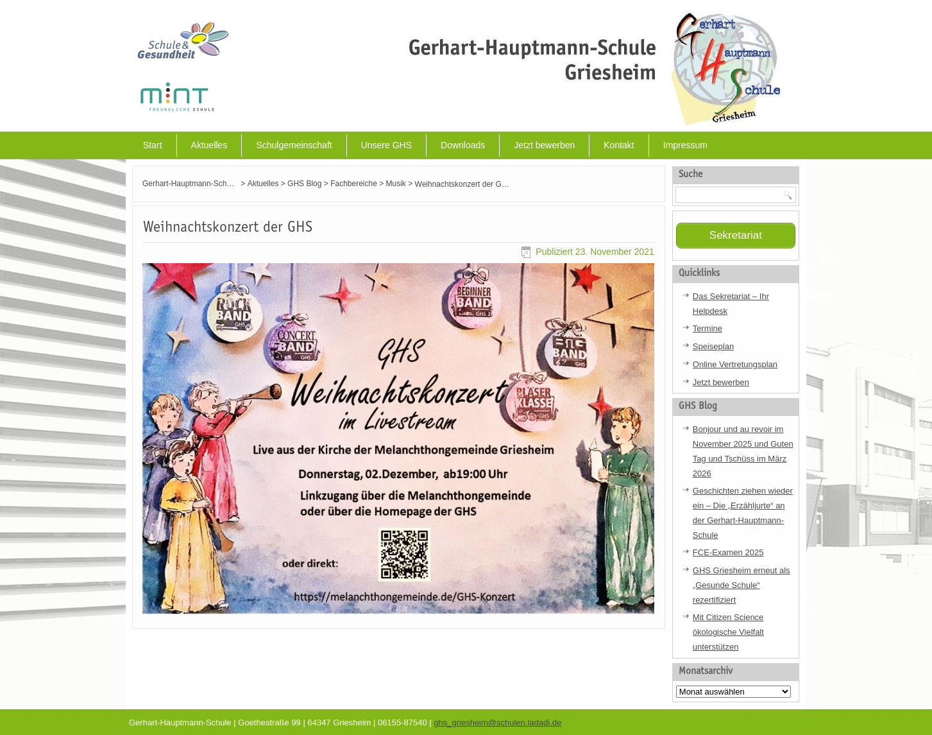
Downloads (463, 145)
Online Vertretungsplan (735, 363)
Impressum (685, 145)
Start (152, 145)
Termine (707, 328)
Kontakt (619, 145)
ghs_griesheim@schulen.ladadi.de (497, 722)
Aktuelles (209, 145)
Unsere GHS (386, 145)
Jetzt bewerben (544, 145)
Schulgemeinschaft (294, 145)
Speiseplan (713, 345)
